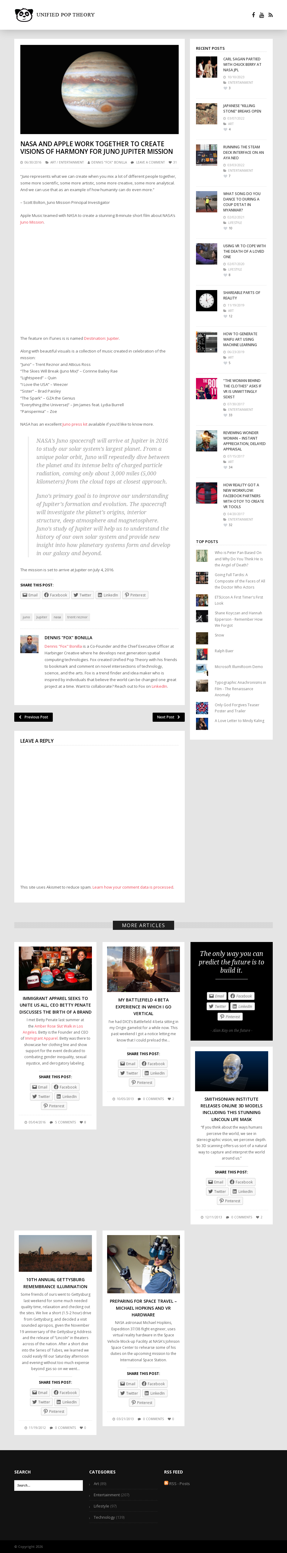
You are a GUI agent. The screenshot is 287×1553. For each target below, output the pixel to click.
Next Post (168, 717)
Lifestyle (101, 1506)
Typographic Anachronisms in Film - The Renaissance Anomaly (240, 688)
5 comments (65, 1122)
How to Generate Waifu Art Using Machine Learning (240, 339)
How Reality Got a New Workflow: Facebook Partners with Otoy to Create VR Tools (243, 495)
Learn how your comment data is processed (133, 887)
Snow (219, 635)
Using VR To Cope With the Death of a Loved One (244, 251)
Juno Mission (32, 222)
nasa (57, 617)
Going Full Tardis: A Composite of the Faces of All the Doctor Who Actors (240, 581)
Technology (104, 1517)
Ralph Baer (224, 650)
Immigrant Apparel (41, 1038)
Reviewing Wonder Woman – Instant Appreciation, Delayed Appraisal (244, 441)
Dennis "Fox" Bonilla (109, 162)
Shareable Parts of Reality (241, 295)
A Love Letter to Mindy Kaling (239, 720)
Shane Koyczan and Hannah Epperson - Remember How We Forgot (238, 619)
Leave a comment (150, 162)
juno (26, 617)
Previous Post (33, 717)
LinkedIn (159, 686)
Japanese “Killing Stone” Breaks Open (242, 108)
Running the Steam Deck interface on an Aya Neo (243, 152)
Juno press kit (74, 424)
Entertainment (71, 162)
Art (53, 162)
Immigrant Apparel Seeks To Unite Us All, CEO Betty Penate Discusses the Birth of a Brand (55, 1005)
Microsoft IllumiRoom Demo (239, 666)
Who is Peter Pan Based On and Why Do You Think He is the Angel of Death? (239, 559)
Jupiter (41, 617)
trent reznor (77, 617)
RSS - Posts (177, 1483)
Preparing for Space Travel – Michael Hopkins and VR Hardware (143, 1308)
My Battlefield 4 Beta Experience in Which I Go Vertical (143, 1006)
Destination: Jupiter (101, 338)
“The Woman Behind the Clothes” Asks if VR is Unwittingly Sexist (242, 389)
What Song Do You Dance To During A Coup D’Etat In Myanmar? (242, 202)
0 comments (153, 1099)
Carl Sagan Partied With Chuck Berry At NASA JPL (242, 64)
